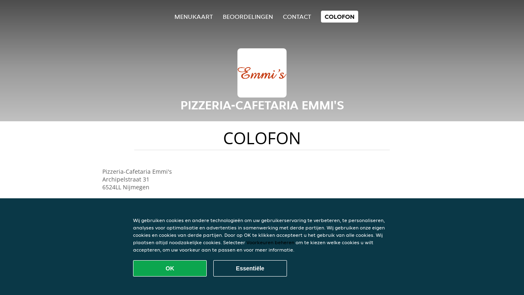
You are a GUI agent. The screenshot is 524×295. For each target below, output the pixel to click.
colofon (340, 16)
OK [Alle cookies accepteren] (170, 268)
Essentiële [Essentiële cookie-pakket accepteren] (250, 268)
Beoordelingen (248, 16)
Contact (297, 16)
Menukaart (193, 16)
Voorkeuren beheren (270, 242)
